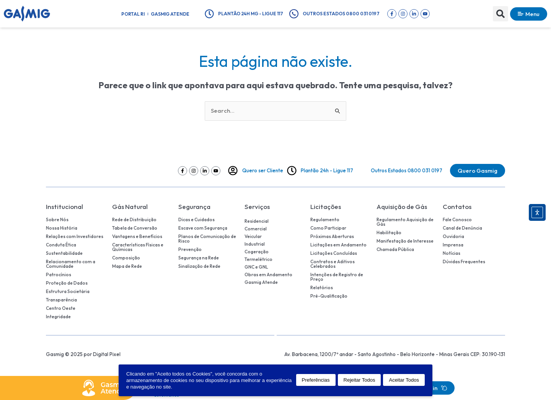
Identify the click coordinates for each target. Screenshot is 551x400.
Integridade (58, 316)
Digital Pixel (107, 354)
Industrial (255, 244)
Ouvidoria (453, 236)
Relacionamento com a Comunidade (70, 264)
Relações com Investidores (74, 236)
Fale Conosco (457, 219)
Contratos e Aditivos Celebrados (332, 264)
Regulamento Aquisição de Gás (405, 222)
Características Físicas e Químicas (137, 247)
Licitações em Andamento (338, 245)
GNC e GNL (256, 267)
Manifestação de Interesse (405, 241)
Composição (126, 258)
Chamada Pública (395, 249)
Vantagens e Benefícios (137, 236)
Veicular (253, 236)
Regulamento (324, 219)
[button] (500, 13)
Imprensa (453, 245)
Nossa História (61, 228)
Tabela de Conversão (134, 228)
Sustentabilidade (64, 253)
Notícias (451, 253)
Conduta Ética (61, 245)
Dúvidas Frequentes (464, 261)
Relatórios (321, 287)
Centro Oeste (60, 308)
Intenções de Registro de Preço (336, 277)
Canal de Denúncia (462, 228)
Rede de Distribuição (134, 219)
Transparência (61, 300)
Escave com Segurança (202, 228)
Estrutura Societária (68, 291)
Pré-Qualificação (328, 296)
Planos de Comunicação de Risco (207, 238)
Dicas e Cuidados (196, 219)
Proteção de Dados (67, 283)
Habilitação (389, 232)
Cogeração (257, 251)
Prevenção (190, 249)
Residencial (257, 221)
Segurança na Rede (198, 258)
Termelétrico (258, 259)
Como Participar (328, 228)
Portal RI (133, 14)
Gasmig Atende (170, 14)
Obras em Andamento (268, 274)
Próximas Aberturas (332, 236)
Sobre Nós (57, 219)
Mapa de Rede (127, 266)
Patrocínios (58, 274)
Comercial (256, 229)
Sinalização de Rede (199, 266)
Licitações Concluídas (333, 253)
